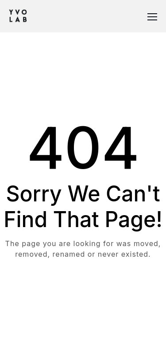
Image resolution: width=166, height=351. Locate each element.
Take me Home (83, 289)
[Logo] (18, 16)
